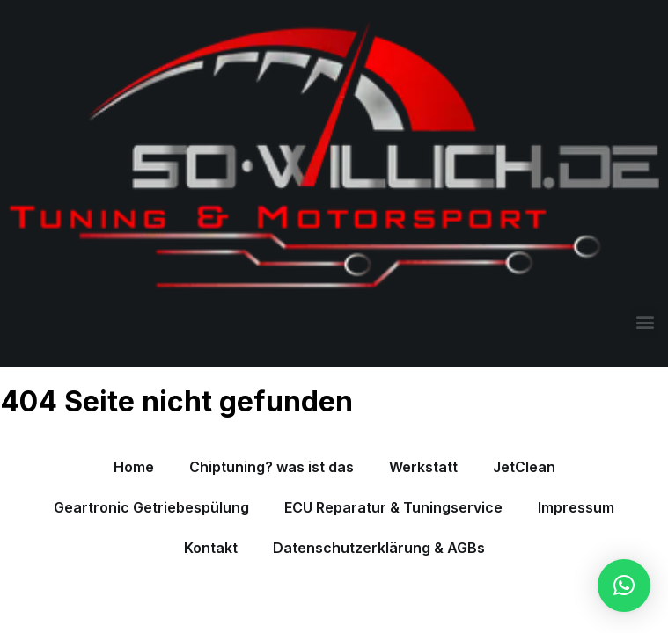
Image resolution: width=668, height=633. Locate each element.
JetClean (524, 467)
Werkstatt (423, 467)
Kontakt (211, 548)
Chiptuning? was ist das (271, 467)
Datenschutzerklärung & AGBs (379, 548)
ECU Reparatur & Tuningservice (393, 507)
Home (134, 467)
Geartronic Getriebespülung (151, 507)
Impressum (576, 507)
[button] (644, 322)
